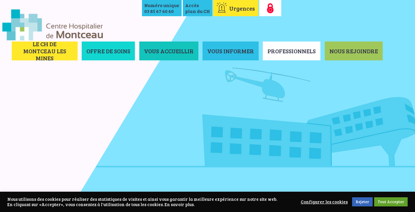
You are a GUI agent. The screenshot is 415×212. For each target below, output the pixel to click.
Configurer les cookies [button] (324, 202)
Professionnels (291, 51)
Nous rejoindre (353, 51)
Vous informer (230, 51)
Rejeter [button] (362, 201)
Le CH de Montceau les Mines (44, 51)
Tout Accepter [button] (391, 201)
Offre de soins (108, 51)
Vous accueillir (169, 51)
